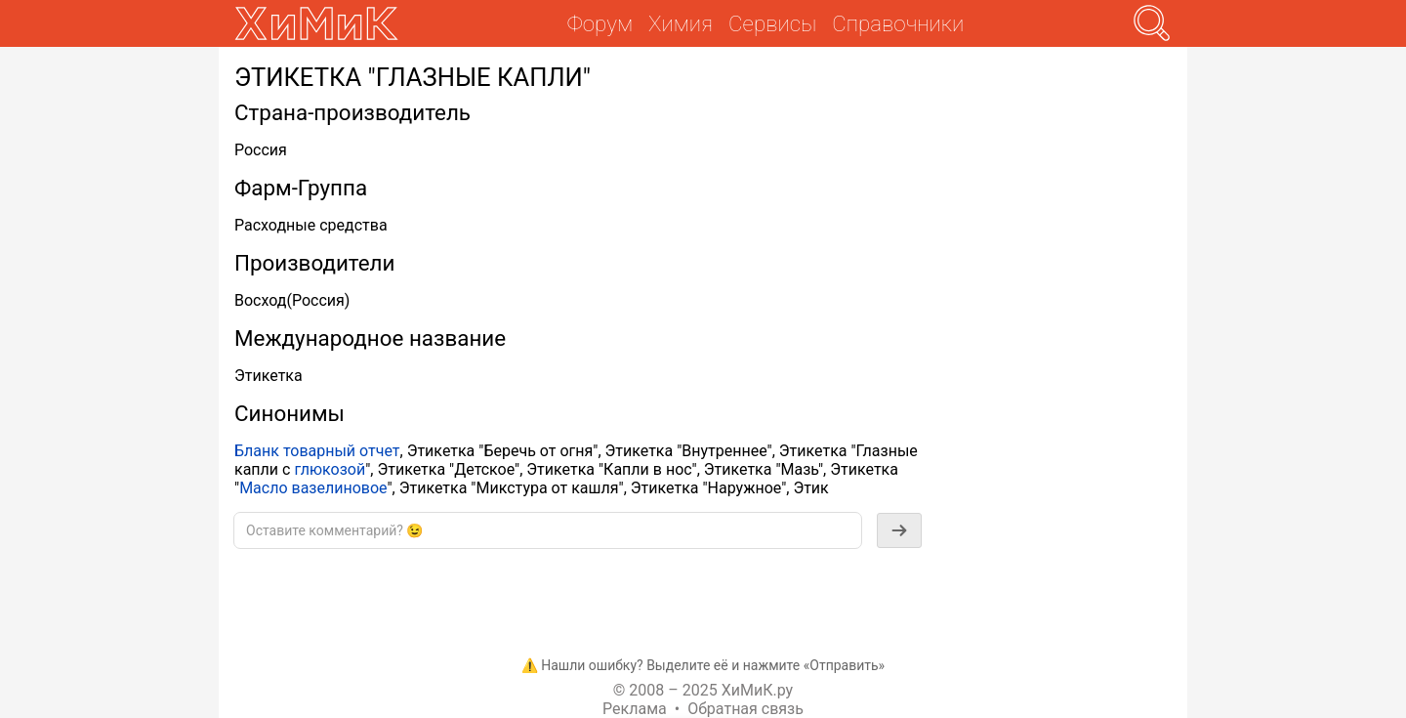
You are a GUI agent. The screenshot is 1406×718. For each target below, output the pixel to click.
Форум (600, 23)
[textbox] (547, 530)
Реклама (634, 708)
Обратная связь (745, 708)
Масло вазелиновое (313, 488)
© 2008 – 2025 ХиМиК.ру (703, 690)
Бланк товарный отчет (317, 451)
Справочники (898, 23)
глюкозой (329, 469)
